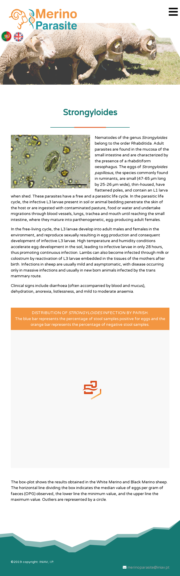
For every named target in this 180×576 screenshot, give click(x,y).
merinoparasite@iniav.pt (148, 567)
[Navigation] (173, 12)
